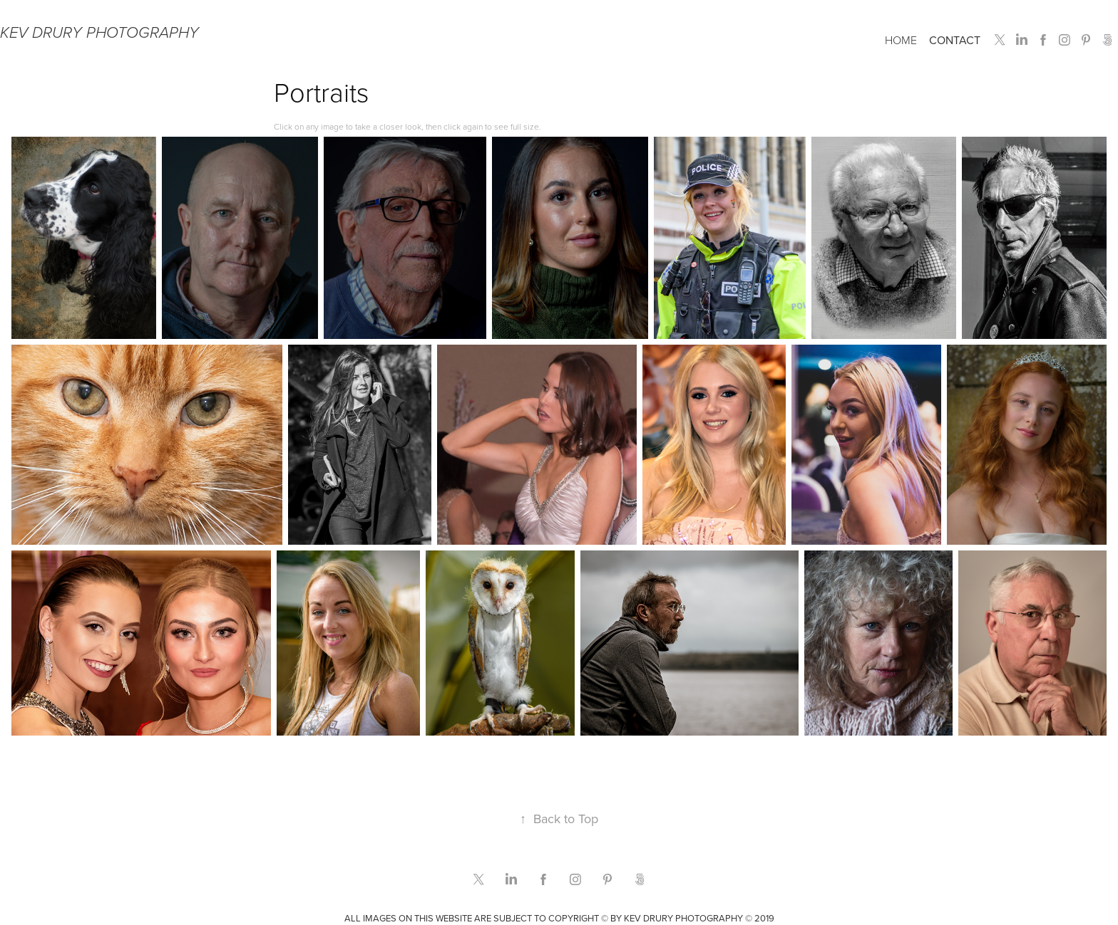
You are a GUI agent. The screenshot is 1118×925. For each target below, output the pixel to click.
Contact (954, 40)
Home (901, 40)
